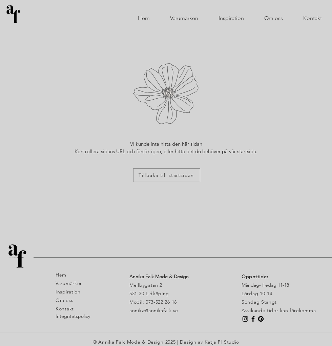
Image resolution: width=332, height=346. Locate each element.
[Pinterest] (261, 319)
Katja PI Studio (222, 342)
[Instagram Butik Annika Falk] (245, 319)
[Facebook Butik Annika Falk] (253, 319)
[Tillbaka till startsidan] (166, 175)
